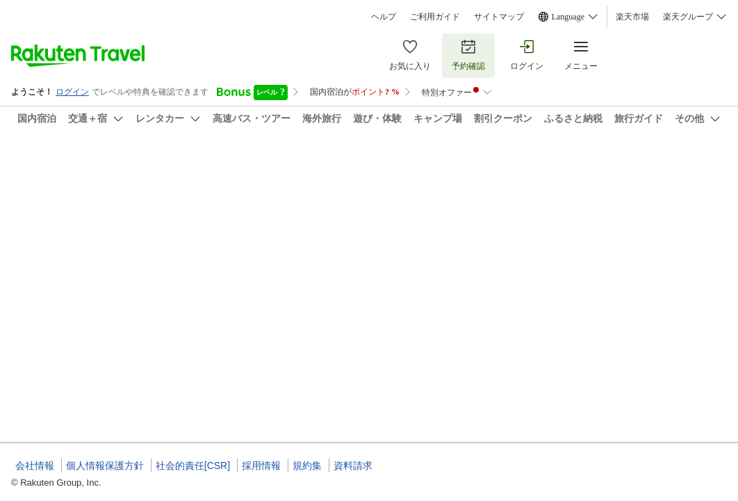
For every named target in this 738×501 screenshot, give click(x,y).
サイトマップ (499, 17)
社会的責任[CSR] (193, 465)
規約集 (307, 465)
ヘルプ (383, 17)
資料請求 (353, 465)
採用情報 (261, 465)
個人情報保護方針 (105, 465)
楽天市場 (632, 17)
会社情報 (34, 465)
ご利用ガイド (435, 17)
